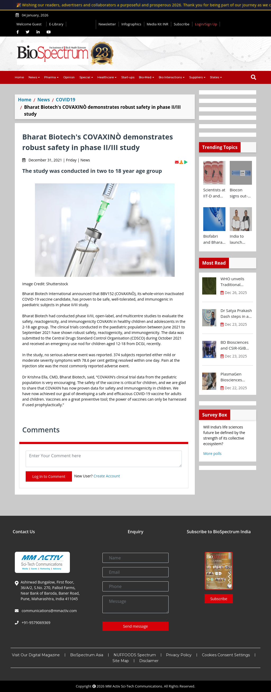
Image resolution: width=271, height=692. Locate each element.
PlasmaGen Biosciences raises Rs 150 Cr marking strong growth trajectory (236, 377)
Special (84, 77)
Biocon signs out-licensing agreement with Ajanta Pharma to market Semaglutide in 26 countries (241, 193)
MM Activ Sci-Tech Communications (133, 686)
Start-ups (127, 77)
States (214, 77)
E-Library (56, 24)
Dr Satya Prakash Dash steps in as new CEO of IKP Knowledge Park (236, 313)
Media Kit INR (157, 24)
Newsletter (107, 24)
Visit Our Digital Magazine (36, 655)
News (33, 77)
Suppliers (196, 77)
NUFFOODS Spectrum (135, 655)
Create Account (106, 475)
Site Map (120, 660)
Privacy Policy (179, 655)
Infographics (131, 24)
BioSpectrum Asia (86, 655)
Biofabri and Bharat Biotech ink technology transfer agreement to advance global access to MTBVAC (213, 239)
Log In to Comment (48, 476)
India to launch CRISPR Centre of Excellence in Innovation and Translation (240, 239)
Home (19, 77)
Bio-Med (145, 77)
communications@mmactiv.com (49, 610)
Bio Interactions (170, 77)
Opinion (69, 77)
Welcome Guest (30, 24)
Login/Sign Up (206, 24)
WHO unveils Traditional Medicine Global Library (235, 282)
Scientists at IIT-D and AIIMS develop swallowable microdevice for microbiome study (214, 193)
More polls (212, 453)
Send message (135, 626)
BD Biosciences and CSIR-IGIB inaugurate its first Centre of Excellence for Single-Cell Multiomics (234, 345)
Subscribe (181, 24)
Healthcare (105, 77)
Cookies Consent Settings (226, 655)
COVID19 (65, 100)
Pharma (50, 77)
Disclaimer (149, 660)
